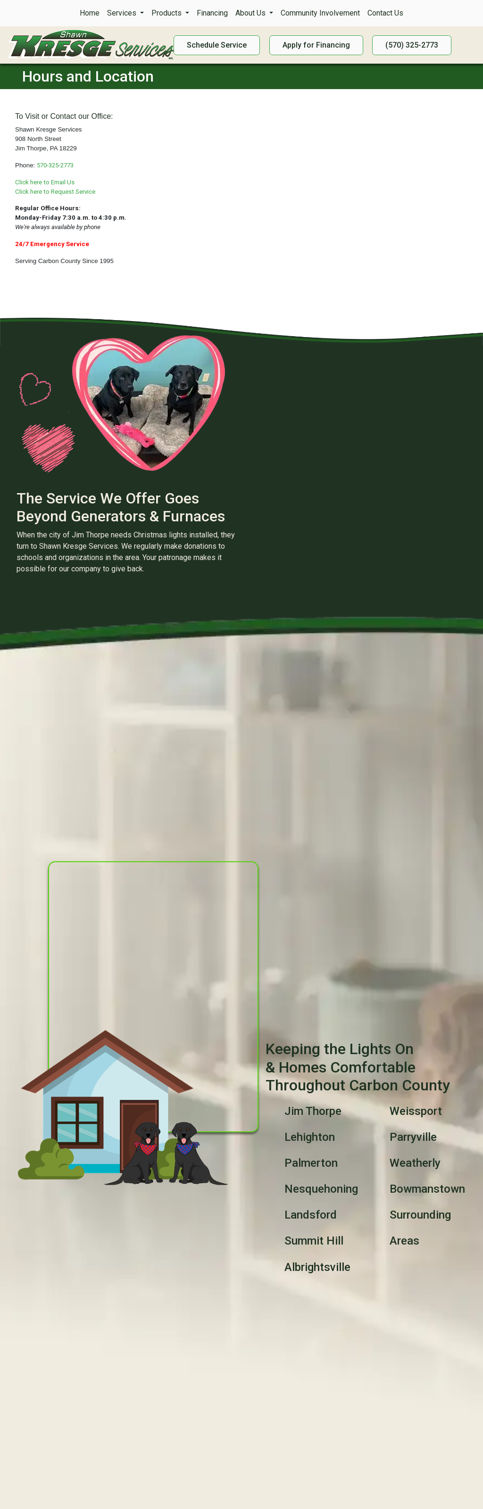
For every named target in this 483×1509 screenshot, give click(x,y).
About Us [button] (251, 12)
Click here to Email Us (45, 182)
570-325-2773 (55, 165)
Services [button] (122, 12)
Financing (212, 12)
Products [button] (167, 12)
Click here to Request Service (55, 191)
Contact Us (385, 12)
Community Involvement (320, 12)
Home (90, 12)
